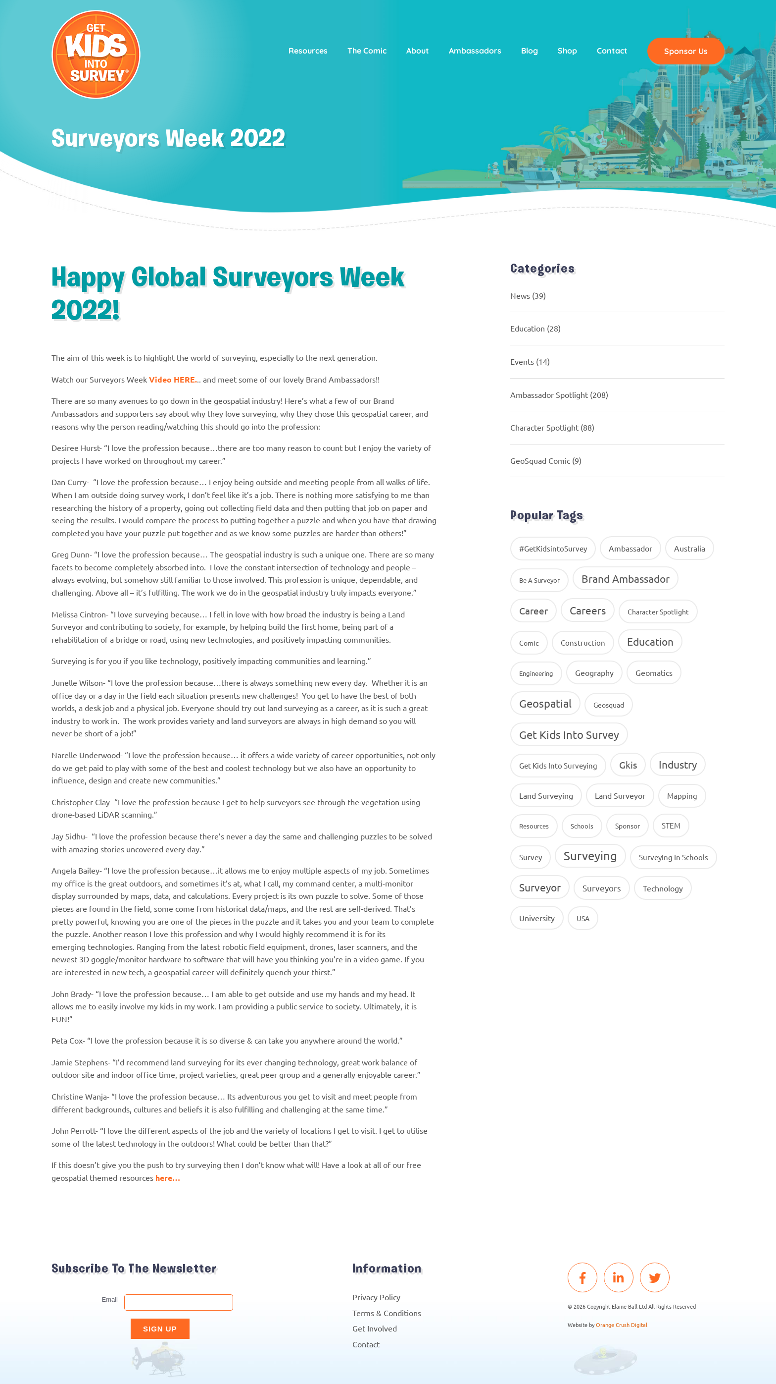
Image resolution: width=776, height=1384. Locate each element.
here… (168, 1177)
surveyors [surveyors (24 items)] (601, 888)
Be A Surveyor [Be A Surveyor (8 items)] (539, 580)
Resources (308, 50)
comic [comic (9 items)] (529, 642)
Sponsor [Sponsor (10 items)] (627, 825)
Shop (567, 50)
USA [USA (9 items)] (583, 918)
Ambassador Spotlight (549, 394)
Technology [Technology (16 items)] (663, 888)
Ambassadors (475, 50)
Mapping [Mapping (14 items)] (682, 795)
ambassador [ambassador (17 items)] (630, 548)
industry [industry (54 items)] (678, 764)
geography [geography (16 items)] (594, 672)
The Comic (367, 50)
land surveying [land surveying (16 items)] (546, 795)
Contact (612, 50)
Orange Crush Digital (621, 1325)
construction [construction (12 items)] (583, 642)
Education (527, 328)
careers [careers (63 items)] (588, 610)
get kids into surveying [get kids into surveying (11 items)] (558, 765)
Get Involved (374, 1328)
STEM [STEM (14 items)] (671, 825)
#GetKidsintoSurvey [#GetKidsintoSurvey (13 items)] (553, 548)
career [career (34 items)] (533, 610)
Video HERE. (173, 379)
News (520, 295)
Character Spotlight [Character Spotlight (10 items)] (658, 611)
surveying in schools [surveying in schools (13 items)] (673, 857)
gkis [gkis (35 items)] (628, 765)
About (417, 50)
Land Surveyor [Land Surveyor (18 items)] (620, 795)
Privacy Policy (376, 1297)
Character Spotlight (544, 427)
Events (522, 361)
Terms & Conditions (386, 1313)
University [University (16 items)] (537, 918)
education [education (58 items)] (650, 641)
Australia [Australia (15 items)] (689, 548)
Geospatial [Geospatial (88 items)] (545, 703)
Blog (529, 50)
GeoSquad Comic (540, 460)
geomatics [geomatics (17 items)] (654, 672)
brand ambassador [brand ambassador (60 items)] (626, 578)
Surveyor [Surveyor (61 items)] (540, 887)
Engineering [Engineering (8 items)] (536, 673)
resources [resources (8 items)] (534, 826)
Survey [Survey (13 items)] (530, 857)
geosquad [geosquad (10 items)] (608, 704)
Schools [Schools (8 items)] (582, 826)
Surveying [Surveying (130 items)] (590, 855)
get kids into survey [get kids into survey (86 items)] (569, 734)
